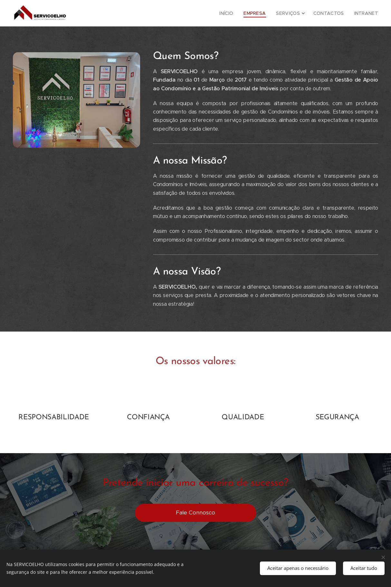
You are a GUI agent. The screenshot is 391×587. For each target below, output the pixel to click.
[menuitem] (236, 13)
